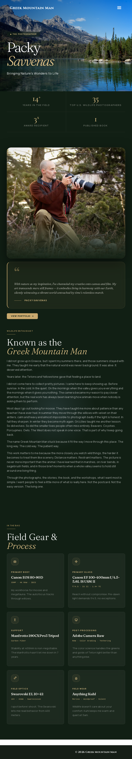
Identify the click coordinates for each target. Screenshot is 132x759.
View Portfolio (22, 316)
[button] (119, 7)
